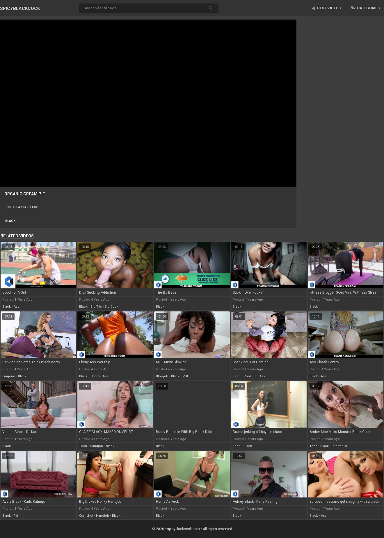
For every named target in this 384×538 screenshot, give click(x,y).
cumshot (86, 516)
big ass (259, 376)
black (10, 221)
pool (247, 376)
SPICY (20, 8)
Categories (365, 8)
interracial (339, 446)
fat (16, 516)
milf (185, 376)
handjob (96, 446)
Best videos (326, 8)
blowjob (162, 376)
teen (237, 376)
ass (16, 307)
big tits (96, 307)
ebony (95, 376)
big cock (111, 307)
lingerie (8, 376)
